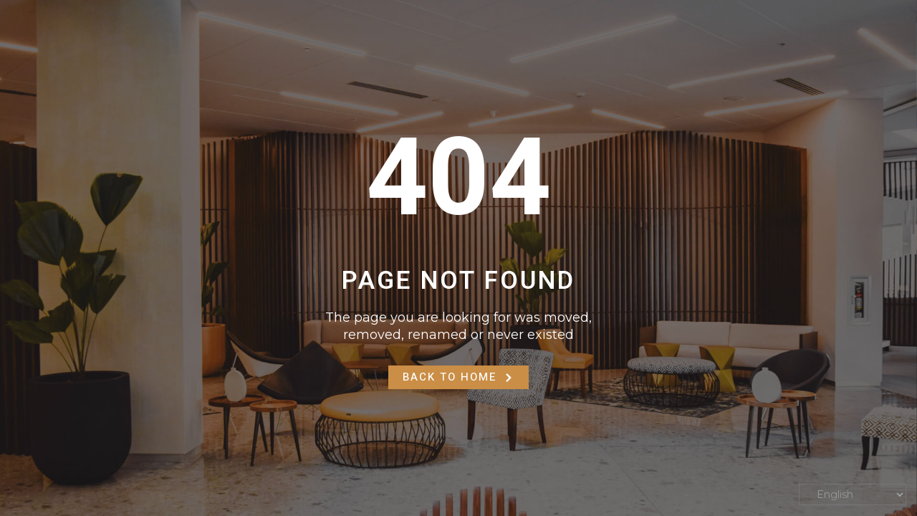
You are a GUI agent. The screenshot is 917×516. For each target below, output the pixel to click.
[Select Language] (852, 494)
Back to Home (458, 377)
